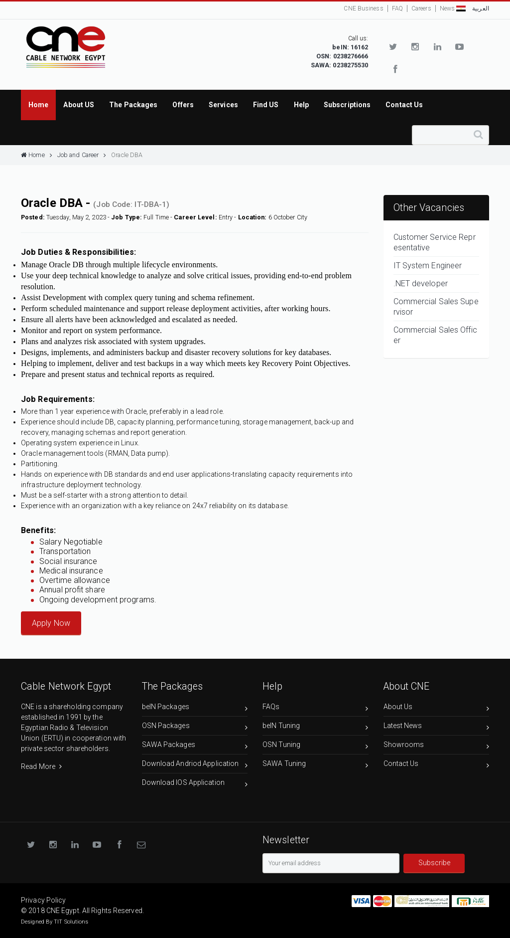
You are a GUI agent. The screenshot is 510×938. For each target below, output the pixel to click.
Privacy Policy (43, 900)
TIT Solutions (71, 922)
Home (36, 155)
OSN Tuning (315, 746)
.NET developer (420, 283)
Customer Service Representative (434, 242)
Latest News (436, 727)
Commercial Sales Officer (435, 335)
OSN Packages (195, 727)
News (447, 8)
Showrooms (436, 746)
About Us (436, 708)
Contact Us (436, 765)
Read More (41, 766)
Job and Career (82, 155)
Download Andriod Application (195, 765)
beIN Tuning (315, 727)
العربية (472, 8)
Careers (421, 8)
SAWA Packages (195, 746)
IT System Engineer (427, 265)
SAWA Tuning (315, 765)
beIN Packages (195, 708)
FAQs (315, 708)
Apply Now (51, 623)
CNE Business (363, 8)
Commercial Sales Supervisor (436, 307)
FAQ (397, 8)
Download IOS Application (195, 784)
